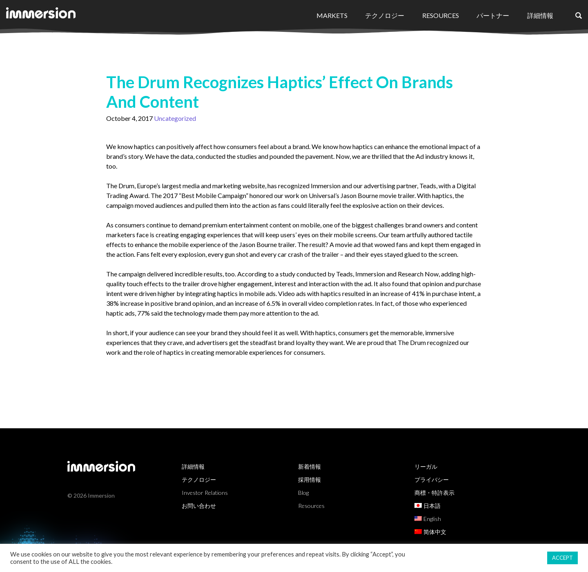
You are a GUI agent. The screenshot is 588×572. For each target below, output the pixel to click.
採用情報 (309, 479)
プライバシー (431, 479)
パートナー (493, 15)
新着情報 (309, 466)
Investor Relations (205, 492)
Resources (440, 15)
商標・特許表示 (434, 492)
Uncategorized (175, 118)
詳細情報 (540, 15)
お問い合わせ (199, 505)
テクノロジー (384, 15)
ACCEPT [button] (562, 557)
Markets (331, 15)
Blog (303, 492)
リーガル (425, 466)
